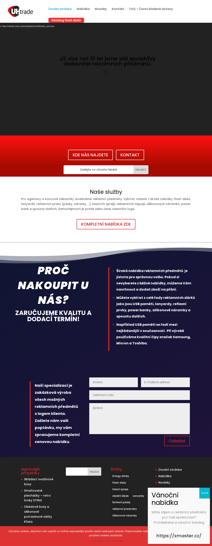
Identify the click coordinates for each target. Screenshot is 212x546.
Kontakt (118, 9)
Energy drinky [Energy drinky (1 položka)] (120, 476)
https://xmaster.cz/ (178, 536)
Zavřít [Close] (204, 493)
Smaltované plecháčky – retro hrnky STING (37, 496)
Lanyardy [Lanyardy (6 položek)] (138, 496)
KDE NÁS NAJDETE (90, 155)
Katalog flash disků (66, 20)
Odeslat (177, 441)
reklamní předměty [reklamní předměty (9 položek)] (124, 509)
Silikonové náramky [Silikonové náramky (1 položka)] (124, 515)
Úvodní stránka (60, 9)
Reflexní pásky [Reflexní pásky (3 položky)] (121, 502)
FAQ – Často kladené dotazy (151, 9)
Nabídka (83, 9)
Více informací (114, 540)
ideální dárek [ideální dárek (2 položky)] (120, 496)
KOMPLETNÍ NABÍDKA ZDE (106, 224)
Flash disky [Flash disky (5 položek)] (119, 482)
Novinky (101, 9)
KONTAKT (130, 155)
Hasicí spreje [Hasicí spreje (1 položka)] (120, 489)
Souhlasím (97, 540)
